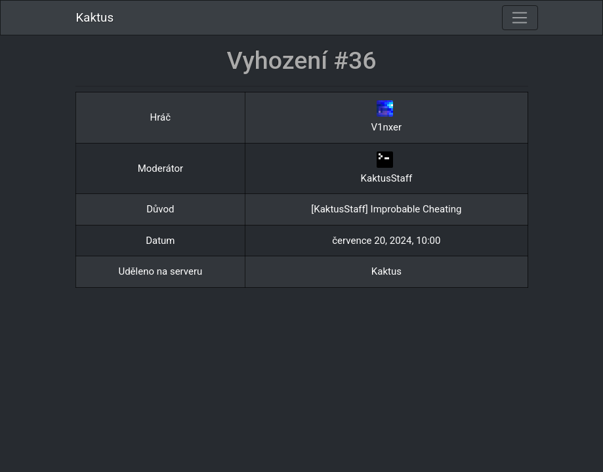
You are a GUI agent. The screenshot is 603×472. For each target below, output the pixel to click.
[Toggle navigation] (519, 17)
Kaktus (95, 17)
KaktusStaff (387, 178)
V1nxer (386, 127)
